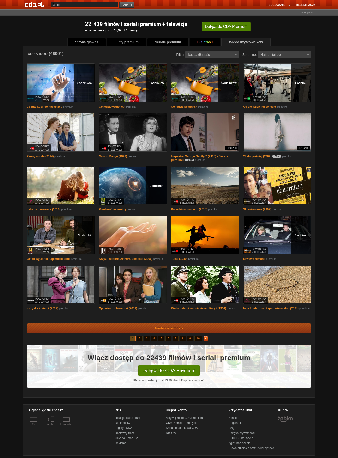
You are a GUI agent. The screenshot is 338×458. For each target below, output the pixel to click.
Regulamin (235, 423)
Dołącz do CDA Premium (168, 370)
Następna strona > (166, 328)
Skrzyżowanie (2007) (257, 209)
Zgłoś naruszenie (239, 443)
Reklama (120, 443)
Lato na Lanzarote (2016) (43, 209)
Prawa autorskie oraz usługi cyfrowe (252, 448)
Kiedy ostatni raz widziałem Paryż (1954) (198, 308)
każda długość (212, 54)
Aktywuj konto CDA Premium (184, 418)
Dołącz (226, 27)
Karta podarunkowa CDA (182, 428)
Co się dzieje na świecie (259, 106)
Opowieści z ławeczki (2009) (118, 308)
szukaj (127, 5)
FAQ (231, 428)
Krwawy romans (254, 259)
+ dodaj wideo (307, 12)
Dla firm (171, 433)
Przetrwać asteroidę (112, 209)
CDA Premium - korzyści (181, 423)
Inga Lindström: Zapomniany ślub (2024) (271, 308)
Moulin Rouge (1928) (113, 156)
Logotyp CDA (123, 428)
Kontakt (233, 418)
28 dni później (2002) (257, 156)
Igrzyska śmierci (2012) (42, 308)
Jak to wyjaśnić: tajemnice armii (49, 259)
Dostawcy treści (125, 433)
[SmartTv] (53, 427)
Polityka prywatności (242, 433)
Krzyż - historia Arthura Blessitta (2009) (126, 259)
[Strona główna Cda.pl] (35, 4)
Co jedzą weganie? (112, 106)
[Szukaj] (85, 5)
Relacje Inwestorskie (128, 418)
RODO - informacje (241, 438)
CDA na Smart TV (126, 438)
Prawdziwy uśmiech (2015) (189, 209)
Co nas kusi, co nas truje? (44, 106)
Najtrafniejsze (284, 54)
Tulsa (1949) (179, 259)
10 (198, 338)
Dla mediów (122, 423)
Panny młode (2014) (40, 156)
